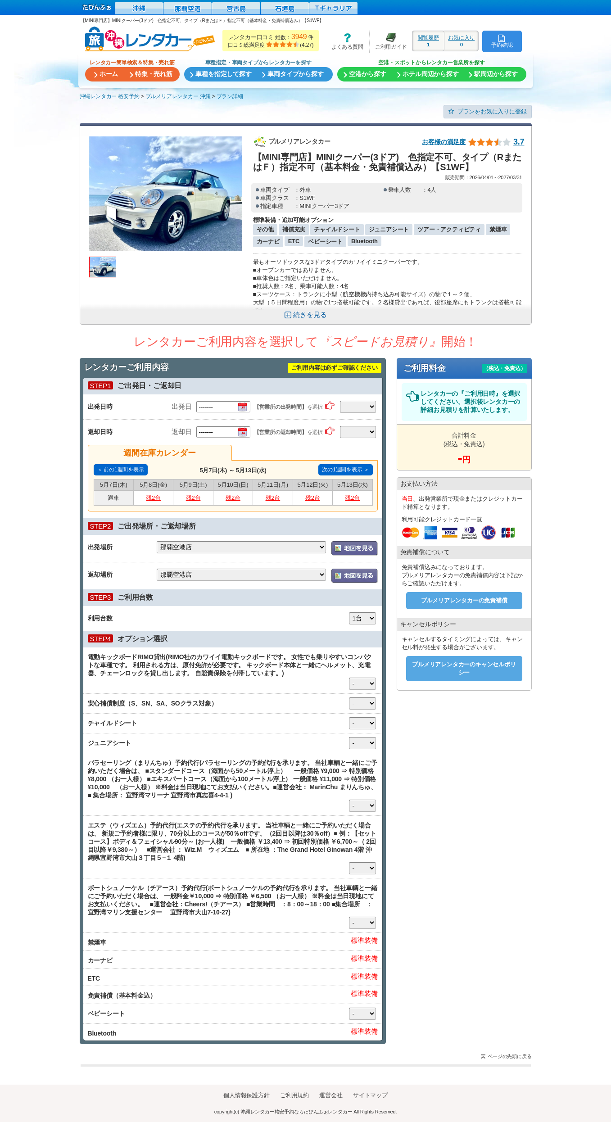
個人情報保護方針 (246, 1095)
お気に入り (461, 41)
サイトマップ (370, 1095)
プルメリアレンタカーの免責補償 (464, 600)
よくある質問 (344, 41)
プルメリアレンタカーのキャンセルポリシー (464, 668)
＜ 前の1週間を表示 (120, 469)
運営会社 (330, 1095)
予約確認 (501, 41)
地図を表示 (354, 548)
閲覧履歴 (428, 41)
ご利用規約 (294, 1095)
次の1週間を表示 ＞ (345, 469)
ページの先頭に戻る (509, 1056)
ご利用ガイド (388, 41)
